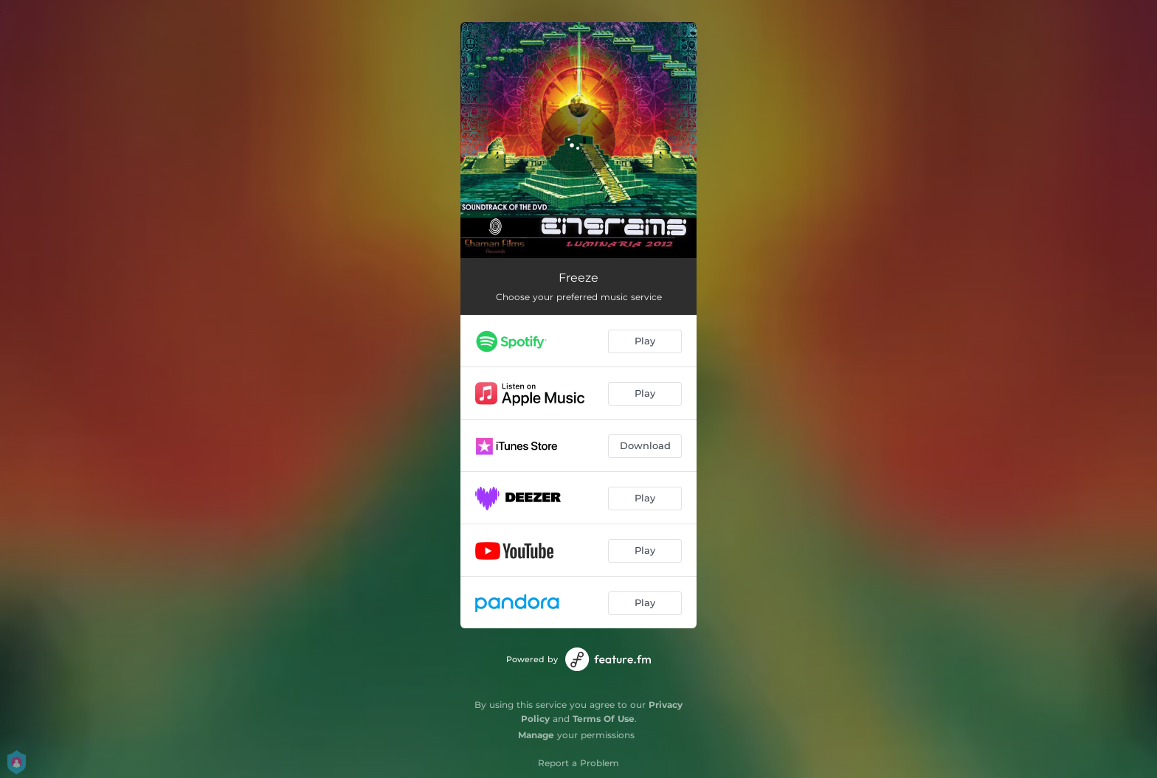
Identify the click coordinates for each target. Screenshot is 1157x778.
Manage (536, 734)
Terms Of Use (604, 718)
